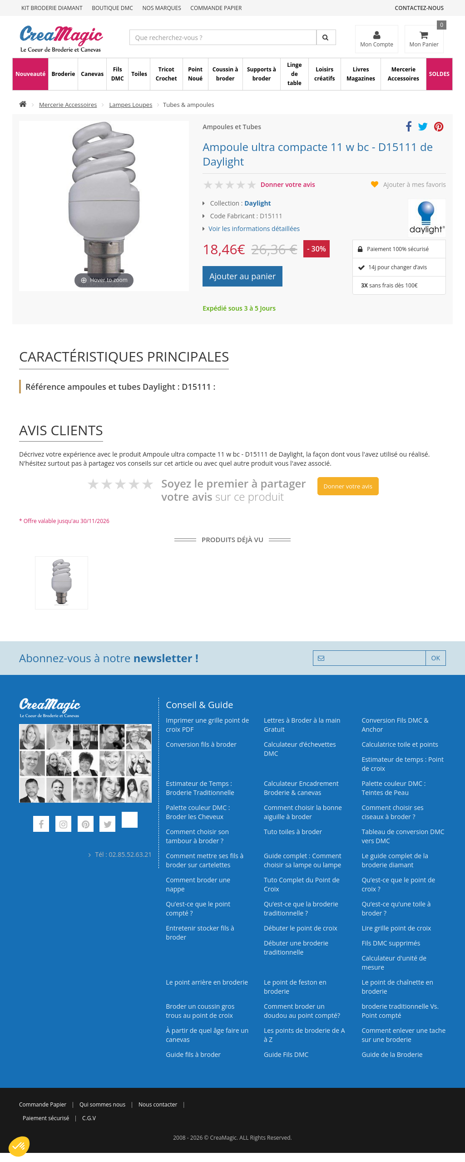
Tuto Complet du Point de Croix (302, 884)
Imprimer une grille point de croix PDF (207, 725)
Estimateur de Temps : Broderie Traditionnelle (200, 788)
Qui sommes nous (102, 1104)
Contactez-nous (419, 8)
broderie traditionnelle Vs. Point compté (400, 1011)
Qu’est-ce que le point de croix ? (398, 884)
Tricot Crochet (166, 73)
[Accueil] (23, 105)
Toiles (139, 74)
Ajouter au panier (242, 276)
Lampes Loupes (130, 105)
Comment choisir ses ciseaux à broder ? (392, 812)
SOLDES (439, 74)
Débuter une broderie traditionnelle (296, 947)
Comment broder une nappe (198, 884)
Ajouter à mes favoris (414, 184)
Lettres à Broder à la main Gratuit (302, 725)
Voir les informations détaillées (254, 228)
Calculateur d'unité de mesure (393, 962)
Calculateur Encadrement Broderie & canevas (301, 788)
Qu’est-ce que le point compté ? (198, 908)
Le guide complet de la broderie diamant (394, 860)
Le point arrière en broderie (207, 982)
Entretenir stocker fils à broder (200, 932)
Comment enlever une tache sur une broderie (403, 1035)
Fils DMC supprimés (390, 943)
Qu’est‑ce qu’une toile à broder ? (395, 908)
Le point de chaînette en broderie (397, 987)
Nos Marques (162, 8)
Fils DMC (117, 73)
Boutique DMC (112, 8)
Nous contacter (158, 1104)
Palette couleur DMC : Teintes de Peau (393, 788)
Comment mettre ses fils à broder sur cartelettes (204, 860)
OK (435, 658)
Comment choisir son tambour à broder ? (197, 836)
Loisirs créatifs (324, 73)
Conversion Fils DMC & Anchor (394, 725)
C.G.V (89, 1118)
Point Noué (195, 73)
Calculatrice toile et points (399, 744)
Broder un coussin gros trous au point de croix (200, 1011)
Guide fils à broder (193, 1054)
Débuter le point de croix (300, 928)
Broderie (63, 74)
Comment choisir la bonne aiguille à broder (303, 812)
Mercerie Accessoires (403, 73)
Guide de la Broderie (391, 1054)
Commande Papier (216, 8)
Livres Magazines (360, 73)
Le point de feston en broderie (295, 987)
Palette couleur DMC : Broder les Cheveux (198, 812)
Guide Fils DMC (286, 1054)
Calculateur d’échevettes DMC (300, 749)
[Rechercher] (326, 37)
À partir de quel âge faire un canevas (207, 1035)
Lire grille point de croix (396, 928)
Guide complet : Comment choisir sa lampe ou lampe (302, 860)
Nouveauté (30, 74)
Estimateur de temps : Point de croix (402, 764)
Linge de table (294, 74)
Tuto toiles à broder (293, 831)
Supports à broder (261, 73)
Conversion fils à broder (201, 744)
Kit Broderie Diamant (52, 8)
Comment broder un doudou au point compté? (302, 1011)
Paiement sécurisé (46, 1118)
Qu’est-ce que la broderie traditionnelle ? (301, 908)
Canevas (92, 74)
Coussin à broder (225, 73)
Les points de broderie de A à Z (304, 1035)
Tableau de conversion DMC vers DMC (402, 836)
